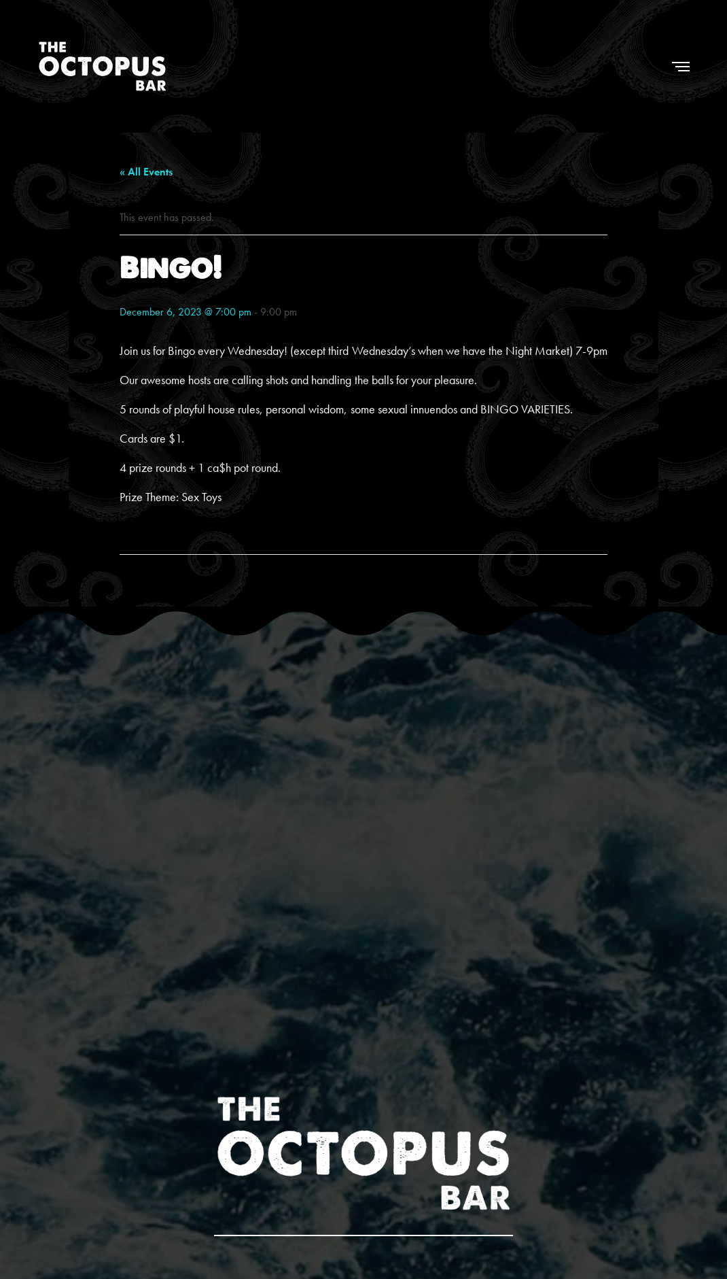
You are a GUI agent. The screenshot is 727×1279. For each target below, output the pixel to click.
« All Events (146, 172)
